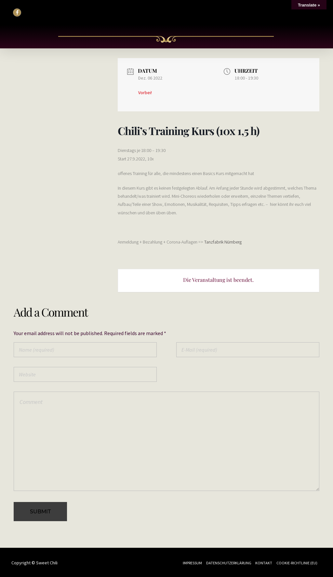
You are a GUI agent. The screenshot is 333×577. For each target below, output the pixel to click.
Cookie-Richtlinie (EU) (296, 562)
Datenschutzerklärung (228, 562)
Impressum (192, 562)
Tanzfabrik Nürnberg (223, 242)
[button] (17, 12)
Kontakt (263, 562)
